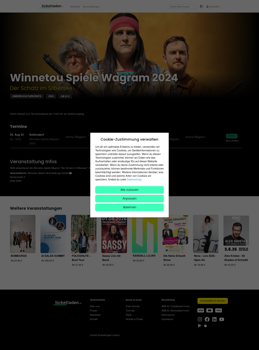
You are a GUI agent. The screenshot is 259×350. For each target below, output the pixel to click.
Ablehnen (129, 207)
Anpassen (130, 198)
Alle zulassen (129, 190)
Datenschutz (134, 179)
